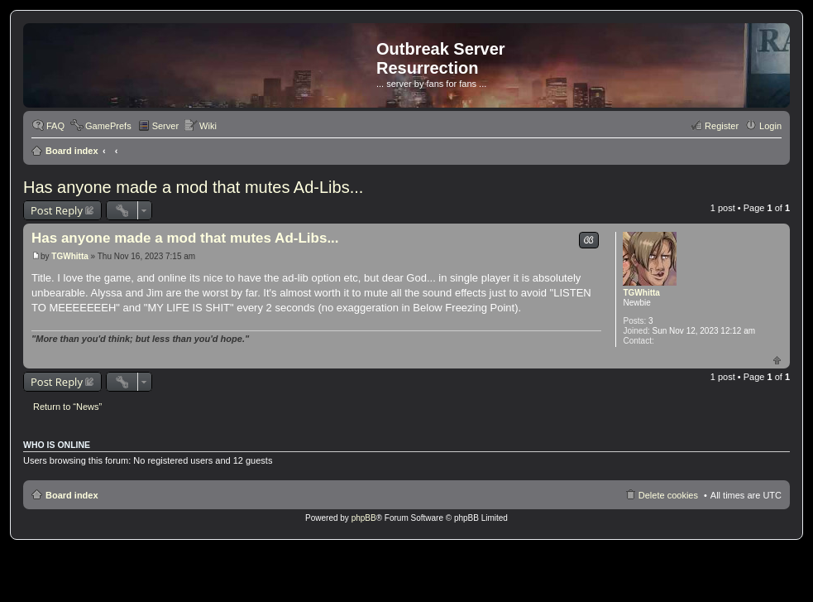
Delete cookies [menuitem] (668, 495)
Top (777, 359)
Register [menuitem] (722, 126)
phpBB (364, 518)
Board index (71, 151)
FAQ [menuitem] (55, 126)
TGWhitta (641, 292)
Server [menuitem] (165, 126)
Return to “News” (67, 407)
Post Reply (57, 210)
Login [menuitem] (770, 126)
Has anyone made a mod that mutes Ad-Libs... (193, 187)
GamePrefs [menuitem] (108, 126)
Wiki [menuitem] (208, 126)
